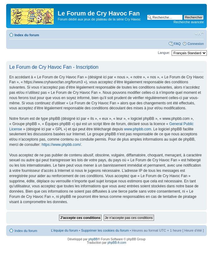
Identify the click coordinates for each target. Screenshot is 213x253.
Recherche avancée (188, 22)
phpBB (93, 239)
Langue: (164, 53)
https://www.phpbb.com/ (61, 144)
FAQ (177, 44)
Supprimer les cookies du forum (105, 230)
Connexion (195, 44)
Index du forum (27, 35)
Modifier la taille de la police (199, 34)
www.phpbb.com (137, 129)
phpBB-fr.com (116, 242)
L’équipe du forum (64, 230)
